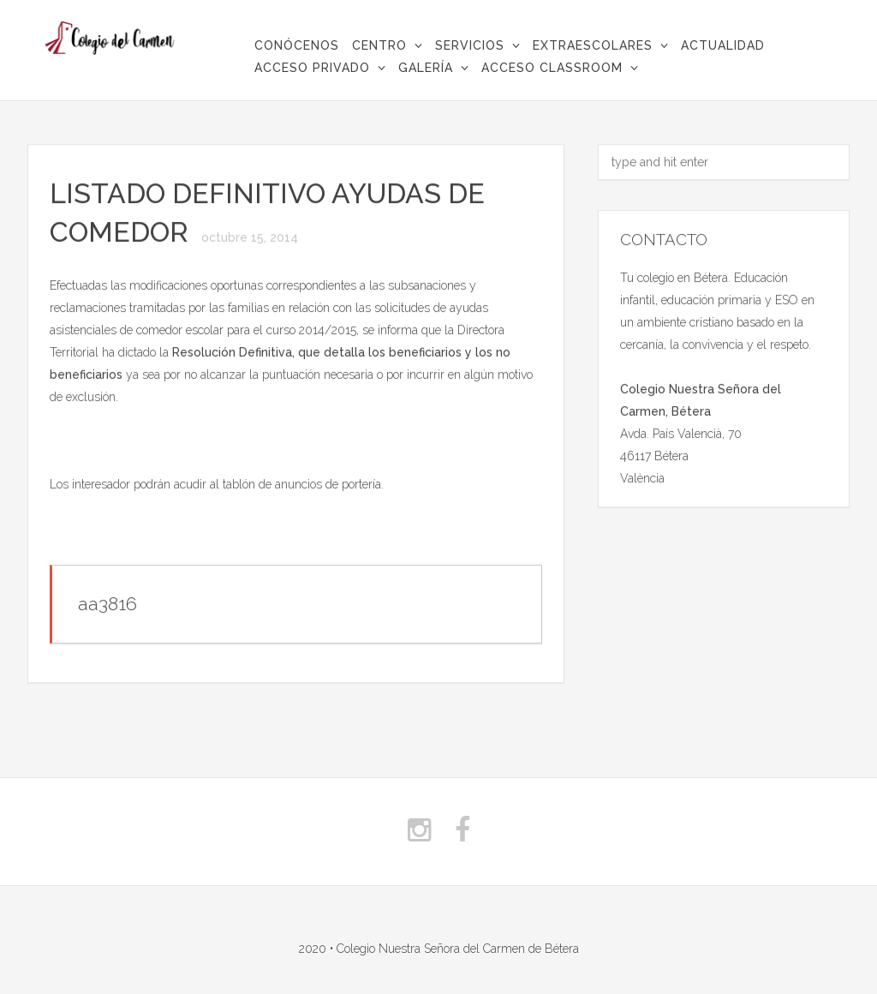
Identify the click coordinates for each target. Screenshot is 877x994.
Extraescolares (593, 45)
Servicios (469, 45)
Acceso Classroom (552, 68)
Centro (379, 45)
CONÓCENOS (296, 45)
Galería (425, 68)
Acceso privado (312, 68)
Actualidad (723, 45)
